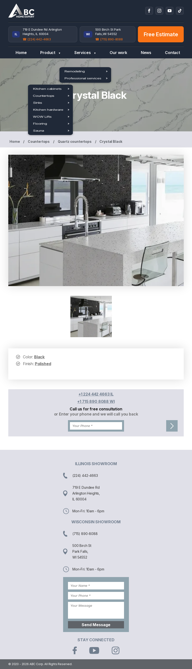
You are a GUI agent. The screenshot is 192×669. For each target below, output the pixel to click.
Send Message (96, 624)
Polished (43, 363)
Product (50, 52)
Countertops (39, 141)
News (146, 52)
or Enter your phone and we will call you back (96, 414)
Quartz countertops (75, 141)
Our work (118, 52)
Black (39, 356)
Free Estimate (161, 34)
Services (85, 52)
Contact (172, 52)
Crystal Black (110, 141)
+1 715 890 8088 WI (96, 401)
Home (21, 52)
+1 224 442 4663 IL (96, 394)
